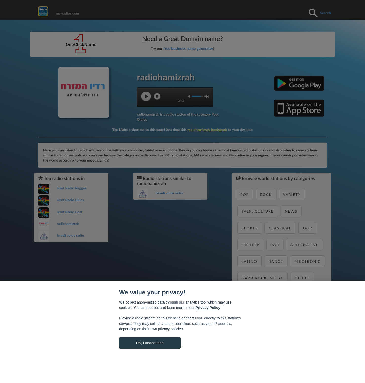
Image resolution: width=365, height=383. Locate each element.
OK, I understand (150, 343)
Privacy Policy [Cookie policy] (208, 308)
